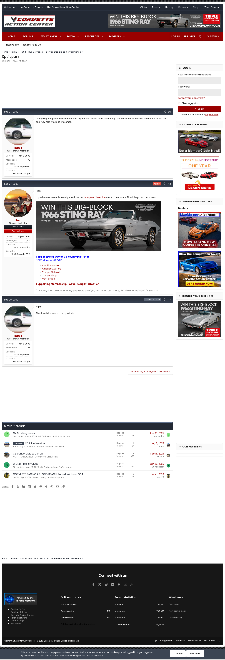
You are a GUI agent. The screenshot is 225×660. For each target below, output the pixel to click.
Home (11, 36)
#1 (169, 111)
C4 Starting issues (24, 433)
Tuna (15, 446)
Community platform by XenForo (32, 641)
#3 (169, 299)
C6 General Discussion (46, 456)
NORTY (16, 456)
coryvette (18, 436)
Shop (196, 7)
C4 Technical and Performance (54, 436)
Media (71, 36)
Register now (211, 115)
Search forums (31, 44)
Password (183, 86)
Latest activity (175, 615)
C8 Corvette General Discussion (48, 446)
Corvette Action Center (22, 615)
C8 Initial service (35, 443)
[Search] (213, 36)
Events (156, 7)
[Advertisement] (87, 86)
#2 (169, 183)
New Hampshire (22, 247)
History (169, 7)
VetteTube (48, 278)
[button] (60, 36)
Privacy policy (194, 641)
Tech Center (211, 7)
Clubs (143, 7)
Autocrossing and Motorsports (48, 477)
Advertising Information (84, 284)
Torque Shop (49, 275)
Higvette (160, 625)
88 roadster (19, 467)
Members (115, 36)
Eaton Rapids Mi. (22, 166)
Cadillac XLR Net (51, 268)
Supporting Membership (51, 284)
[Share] (164, 112)
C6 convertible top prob (28, 453)
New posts (12, 44)
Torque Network (51, 272)
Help (205, 641)
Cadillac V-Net (50, 265)
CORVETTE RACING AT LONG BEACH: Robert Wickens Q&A (48, 474)
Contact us (180, 641)
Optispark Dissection (95, 197)
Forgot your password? (191, 97)
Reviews (183, 7)
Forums (28, 36)
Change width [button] (165, 641)
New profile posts (178, 609)
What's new (49, 36)
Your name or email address (194, 74)
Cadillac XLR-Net (19, 613)
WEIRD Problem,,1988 (25, 464)
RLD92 (7, 61)
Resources (92, 36)
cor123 (16, 477)
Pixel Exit (75, 641)
